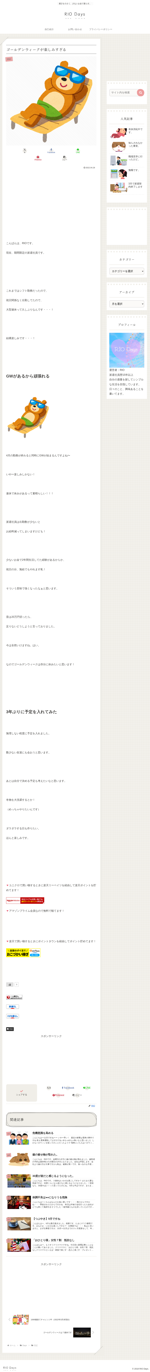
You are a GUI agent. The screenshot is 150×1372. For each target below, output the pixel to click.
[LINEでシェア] (51, 151)
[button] (81, 151)
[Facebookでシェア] (36, 151)
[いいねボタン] (9, 977)
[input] (125, 92)
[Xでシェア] (21, 151)
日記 (10, 1022)
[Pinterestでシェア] (66, 151)
